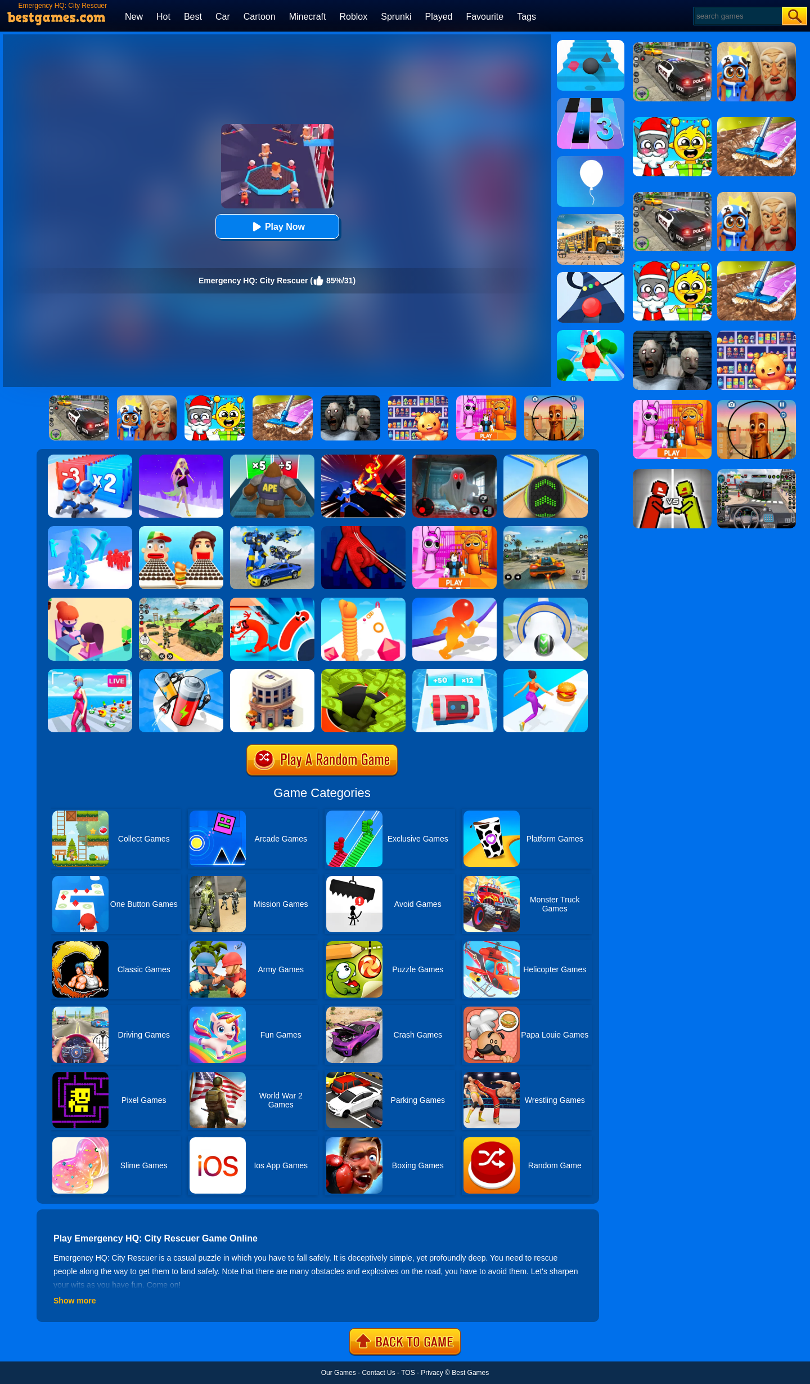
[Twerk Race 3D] (545, 673)
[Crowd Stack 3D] (90, 530)
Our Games (338, 1373)
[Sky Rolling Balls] (545, 602)
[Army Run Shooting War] (90, 458)
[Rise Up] (590, 160)
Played (439, 16)
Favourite (484, 16)
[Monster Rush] (272, 458)
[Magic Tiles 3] (590, 102)
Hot (163, 16)
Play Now (277, 227)
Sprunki (396, 16)
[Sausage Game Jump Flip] (272, 602)
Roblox (353, 16)
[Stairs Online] (590, 44)
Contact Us (378, 1373)
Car (222, 16)
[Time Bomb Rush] (454, 673)
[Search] (737, 16)
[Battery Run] (181, 673)
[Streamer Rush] (90, 673)
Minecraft (307, 16)
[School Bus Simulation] (590, 218)
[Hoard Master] (363, 673)
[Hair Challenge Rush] (181, 458)
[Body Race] (590, 334)
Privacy (432, 1373)
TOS (408, 1373)
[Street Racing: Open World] (545, 530)
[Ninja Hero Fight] (363, 458)
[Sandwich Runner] (181, 530)
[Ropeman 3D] (363, 530)
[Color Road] (590, 276)
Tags (526, 16)
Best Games (470, 1373)
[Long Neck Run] (363, 602)
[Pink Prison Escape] (454, 530)
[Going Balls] (545, 458)
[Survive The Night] (454, 458)
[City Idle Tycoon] (272, 673)
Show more (74, 1300)
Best (193, 16)
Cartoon (260, 16)
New (134, 16)
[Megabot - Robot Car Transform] (272, 530)
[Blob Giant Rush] (454, 602)
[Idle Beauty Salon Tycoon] (90, 602)
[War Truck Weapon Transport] (181, 602)
